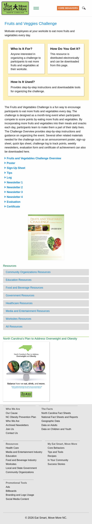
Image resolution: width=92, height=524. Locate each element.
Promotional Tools (16, 483)
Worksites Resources (18, 318)
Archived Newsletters (17, 425)
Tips (9, 172)
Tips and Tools (55, 452)
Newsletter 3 (15, 192)
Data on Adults (49, 425)
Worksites (11, 464)
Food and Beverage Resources (24, 287)
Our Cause (12, 413)
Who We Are (13, 409)
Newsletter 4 (15, 196)
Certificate (13, 206)
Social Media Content (17, 499)
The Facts (47, 409)
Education (11, 456)
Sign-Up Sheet (16, 167)
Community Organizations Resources (28, 272)
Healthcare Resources (19, 303)
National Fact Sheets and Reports (59, 417)
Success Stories (56, 464)
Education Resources (18, 279)
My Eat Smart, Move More (62, 444)
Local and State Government (21, 468)
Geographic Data (50, 421)
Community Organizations (20, 472)
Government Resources (20, 295)
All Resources (14, 326)
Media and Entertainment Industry (24, 452)
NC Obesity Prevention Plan (21, 417)
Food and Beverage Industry (21, 460)
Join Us (10, 429)
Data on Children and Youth (56, 429)
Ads (8, 487)
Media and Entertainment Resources (28, 311)
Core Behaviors (68, 8)
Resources (12, 444)
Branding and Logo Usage (20, 495)
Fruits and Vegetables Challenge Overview (34, 158)
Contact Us (12, 433)
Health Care (12, 448)
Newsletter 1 (15, 182)
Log (9, 177)
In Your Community (58, 460)
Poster (11, 163)
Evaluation (13, 201)
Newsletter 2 (15, 187)
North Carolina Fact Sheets (56, 413)
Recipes (52, 456)
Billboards (11, 491)
